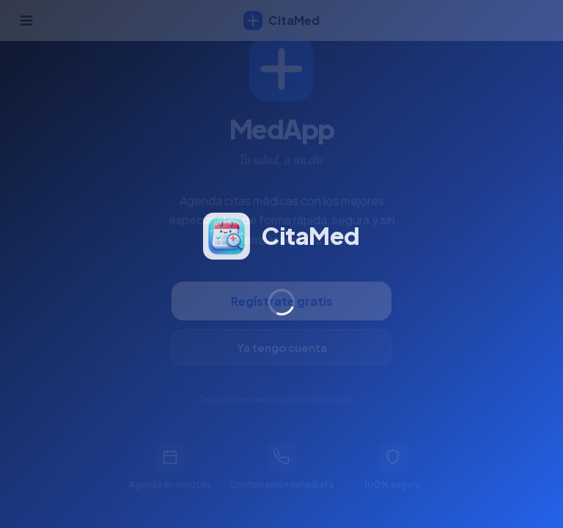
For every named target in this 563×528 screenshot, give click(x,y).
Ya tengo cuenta (282, 347)
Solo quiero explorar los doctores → (281, 399)
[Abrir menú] (26, 20)
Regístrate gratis (282, 301)
